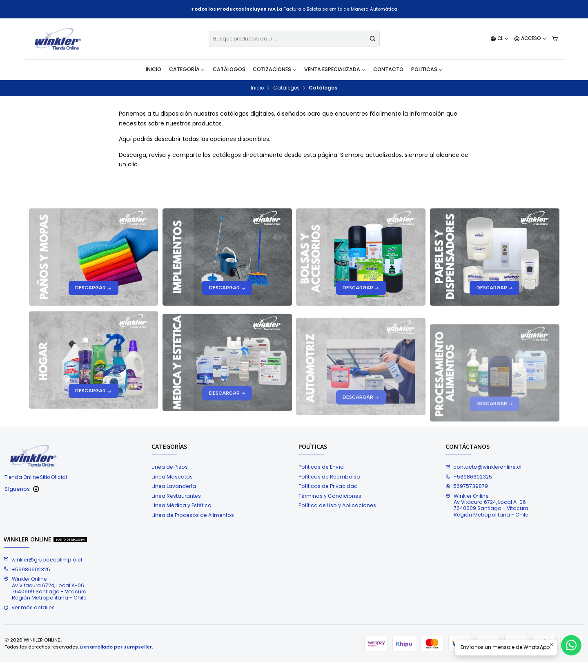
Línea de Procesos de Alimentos (192, 515)
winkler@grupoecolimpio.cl (43, 559)
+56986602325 (468, 476)
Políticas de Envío (321, 466)
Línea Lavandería (173, 486)
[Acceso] (530, 39)
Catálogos (229, 69)
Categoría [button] (187, 69)
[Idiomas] (499, 39)
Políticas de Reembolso (329, 476)
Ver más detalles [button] (29, 607)
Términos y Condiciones (329, 495)
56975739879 (466, 486)
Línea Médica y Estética (181, 505)
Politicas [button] (427, 69)
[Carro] (554, 39)
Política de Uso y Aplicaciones (337, 505)
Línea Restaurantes (176, 495)
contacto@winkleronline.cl (483, 466)
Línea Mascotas (172, 476)
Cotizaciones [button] (275, 69)
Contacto (388, 69)
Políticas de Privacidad (328, 486)
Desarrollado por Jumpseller (116, 647)
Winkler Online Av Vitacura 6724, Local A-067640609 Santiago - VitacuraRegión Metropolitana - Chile (486, 505)
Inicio (153, 69)
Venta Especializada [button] (335, 69)
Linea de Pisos (169, 466)
